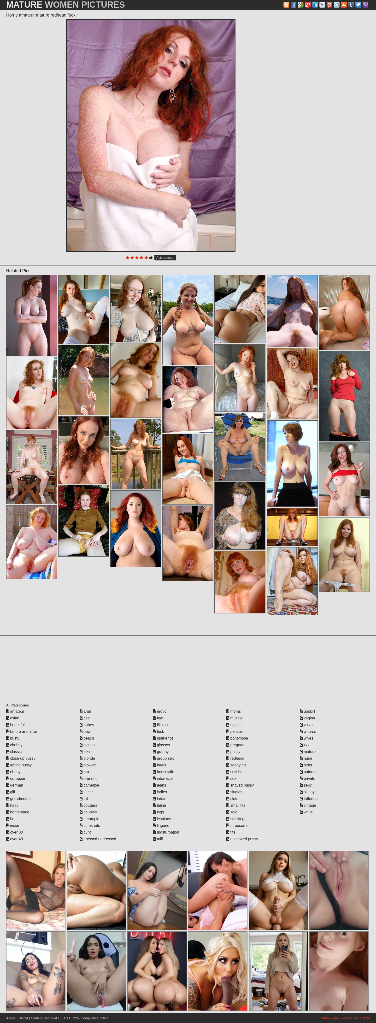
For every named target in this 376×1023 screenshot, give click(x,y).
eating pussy (19, 765)
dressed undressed (98, 839)
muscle (234, 718)
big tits (87, 745)
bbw (85, 731)
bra (84, 772)
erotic (159, 711)
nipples (234, 725)
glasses (161, 745)
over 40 (14, 839)
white (306, 812)
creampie (89, 819)
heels (159, 765)
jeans (159, 785)
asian (12, 718)
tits (230, 832)
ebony (13, 772)
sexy (305, 785)
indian (13, 825)
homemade (17, 812)
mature (308, 752)
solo (231, 812)
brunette (89, 778)
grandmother (19, 799)
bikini (86, 752)
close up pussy (20, 758)
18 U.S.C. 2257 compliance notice (83, 1018)
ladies (160, 792)
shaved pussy (240, 785)
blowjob (88, 765)
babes (87, 725)
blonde (87, 758)
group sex (163, 758)
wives (306, 738)
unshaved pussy (242, 839)
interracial (163, 778)
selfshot (235, 772)
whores (308, 731)
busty (12, 738)
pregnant (236, 745)
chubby (14, 745)
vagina (307, 718)
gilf (10, 792)
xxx (304, 745)
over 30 (14, 832)
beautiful (15, 725)
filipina (160, 725)
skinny (307, 792)
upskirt (307, 711)
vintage (308, 805)
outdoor (308, 772)
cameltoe (89, 785)
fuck (158, 731)
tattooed (308, 799)
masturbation (166, 832)
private (307, 778)
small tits (235, 805)
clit (84, 799)
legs (158, 812)
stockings (236, 819)
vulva (306, 725)
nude (306, 758)
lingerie (161, 825)
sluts (232, 799)
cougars (88, 805)
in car (86, 792)
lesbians (162, 819)
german (14, 785)
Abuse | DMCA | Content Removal (31, 1018)
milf (158, 839)
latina (159, 805)
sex (231, 778)
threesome (237, 825)
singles (234, 792)
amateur (15, 711)
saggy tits (236, 765)
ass (84, 718)
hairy (12, 805)
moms (233, 711)
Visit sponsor (165, 257)
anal (85, 711)
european (16, 778)
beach (87, 738)
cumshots (90, 825)
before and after (21, 731)
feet (158, 718)
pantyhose (237, 738)
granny (161, 752)
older (306, 765)
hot (11, 819)
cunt (85, 832)
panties (234, 731)
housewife (163, 772)
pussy (233, 752)
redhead (235, 758)
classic (14, 752)
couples (88, 812)
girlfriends (163, 738)
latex (159, 799)
